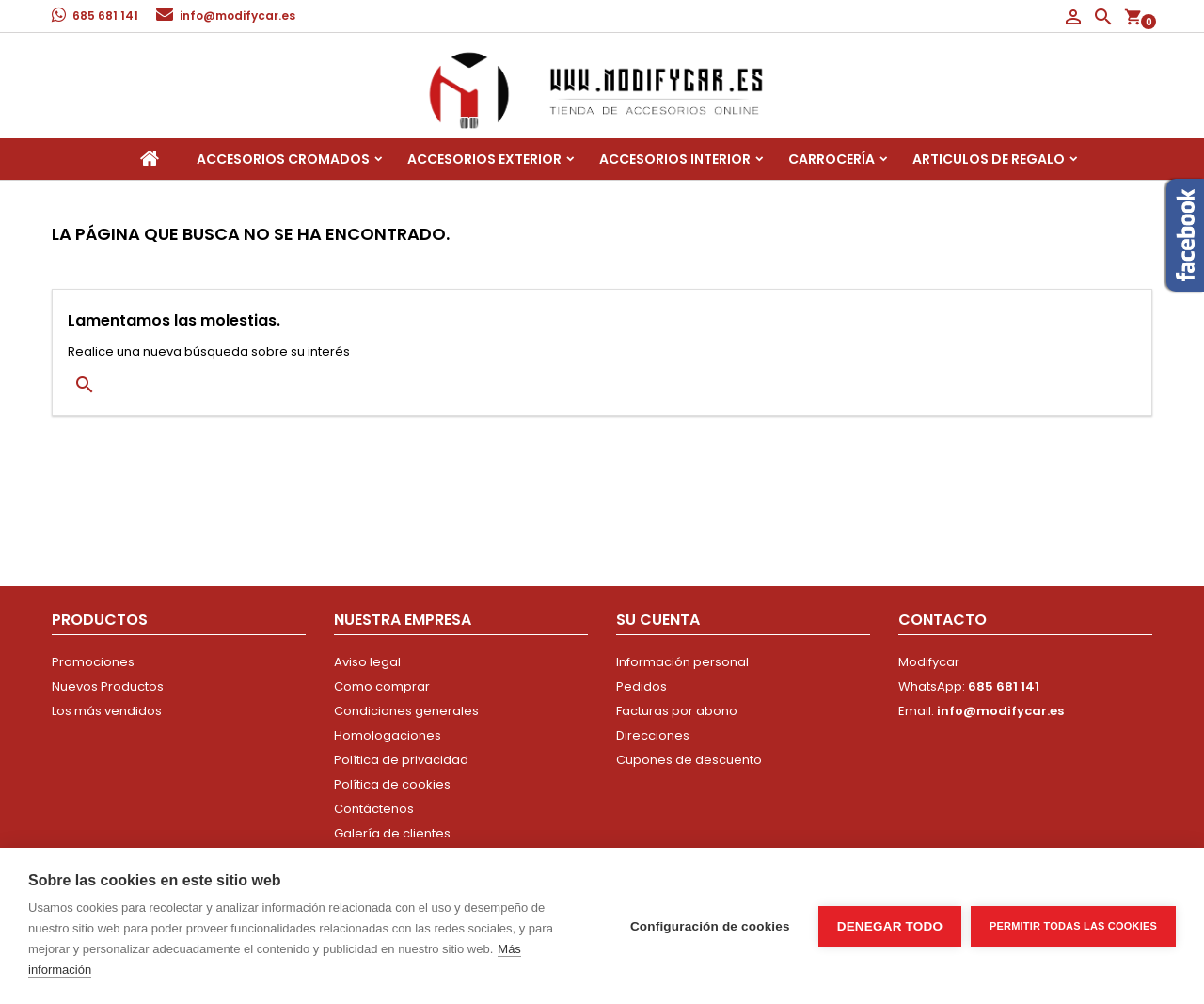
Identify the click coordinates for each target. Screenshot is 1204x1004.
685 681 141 (105, 16)
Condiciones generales (406, 711)
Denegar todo (890, 926)
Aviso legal (367, 662)
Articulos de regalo (988, 159)
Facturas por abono (676, 711)
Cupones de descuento (689, 760)
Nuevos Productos (108, 686)
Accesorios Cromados (283, 159)
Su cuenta (658, 619)
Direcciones (652, 735)
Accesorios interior (675, 159)
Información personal (682, 662)
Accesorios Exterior (484, 159)
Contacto (942, 619)
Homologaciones (387, 735)
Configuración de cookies (710, 926)
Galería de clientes (392, 833)
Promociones (93, 662)
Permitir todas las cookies (1073, 926)
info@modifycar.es (237, 16)
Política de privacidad (401, 760)
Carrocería (831, 159)
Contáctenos (374, 809)
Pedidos (641, 686)
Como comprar (382, 686)
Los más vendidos (107, 711)
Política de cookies (392, 784)
